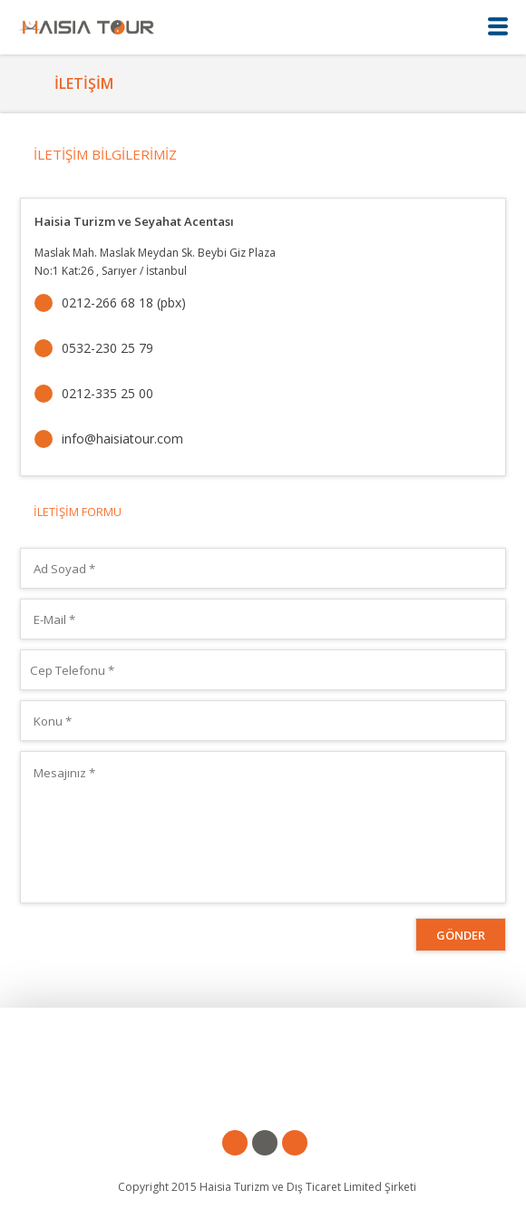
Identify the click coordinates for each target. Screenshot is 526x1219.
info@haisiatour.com (122, 438)
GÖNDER (460, 935)
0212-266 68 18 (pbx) (124, 302)
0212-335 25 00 (107, 393)
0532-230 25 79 (107, 347)
